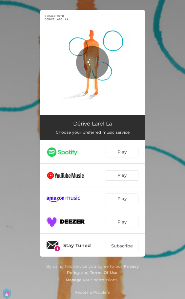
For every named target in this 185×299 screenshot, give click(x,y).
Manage (74, 279)
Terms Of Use (103, 272)
